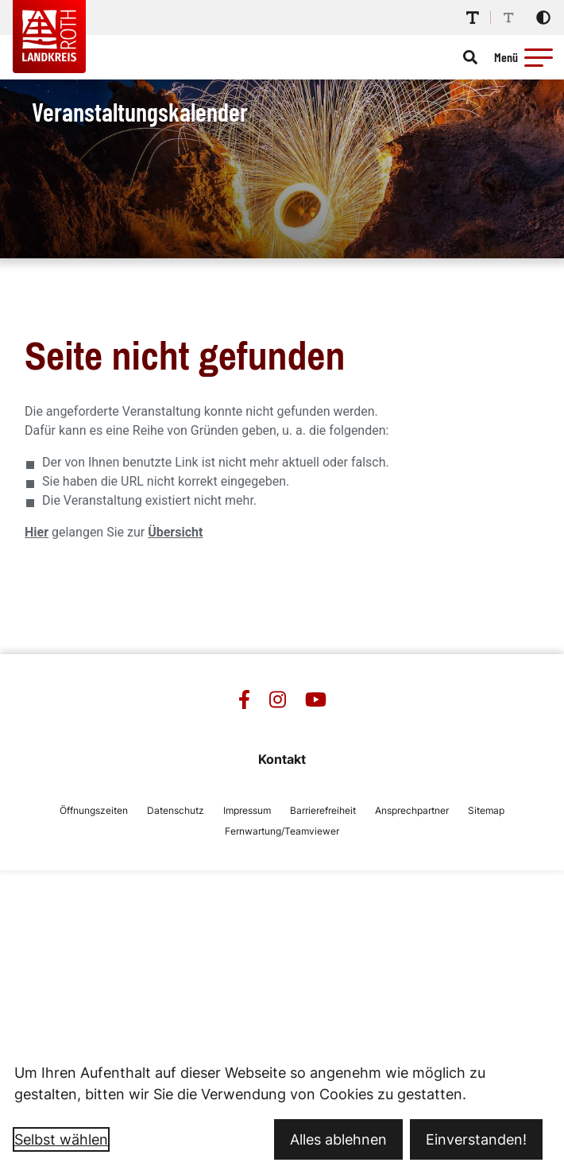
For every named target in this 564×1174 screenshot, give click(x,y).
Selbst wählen (61, 1139)
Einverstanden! (476, 1139)
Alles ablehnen (338, 1139)
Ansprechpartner (412, 810)
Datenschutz (175, 810)
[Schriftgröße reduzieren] (508, 17)
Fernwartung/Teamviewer (282, 831)
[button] (539, 57)
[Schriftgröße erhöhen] (472, 17)
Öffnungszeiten (94, 810)
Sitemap (486, 810)
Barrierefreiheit (323, 810)
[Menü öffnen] (526, 57)
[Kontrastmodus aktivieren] (543, 17)
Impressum (247, 810)
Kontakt (282, 759)
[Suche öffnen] (470, 57)
